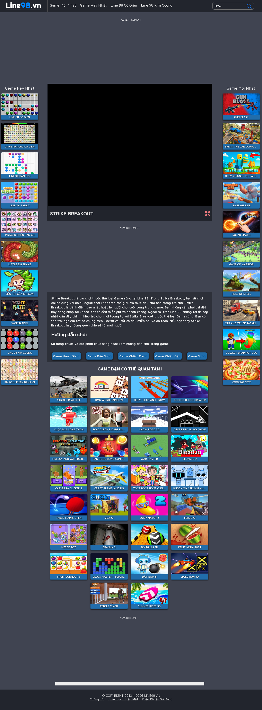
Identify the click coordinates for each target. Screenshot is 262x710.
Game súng (197, 356)
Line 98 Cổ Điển (124, 5)
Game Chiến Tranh (133, 356)
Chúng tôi (97, 699)
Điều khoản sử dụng (157, 699)
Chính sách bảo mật (123, 699)
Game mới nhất (63, 5)
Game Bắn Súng (99, 356)
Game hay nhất (93, 5)
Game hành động (66, 356)
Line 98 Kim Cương (156, 5)
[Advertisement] (131, 51)
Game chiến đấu (167, 356)
